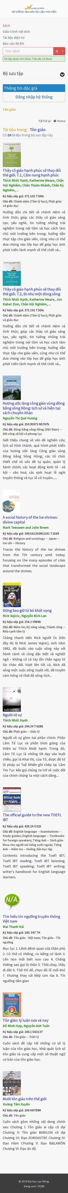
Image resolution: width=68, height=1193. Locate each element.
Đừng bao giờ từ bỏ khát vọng (27, 610)
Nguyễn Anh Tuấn (37, 1026)
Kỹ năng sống (35, 627)
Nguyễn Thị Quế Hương (20, 418)
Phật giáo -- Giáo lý (27, 732)
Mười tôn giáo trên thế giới (24, 1098)
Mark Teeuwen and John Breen (26, 527)
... (17, 190)
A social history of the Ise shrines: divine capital (30, 519)
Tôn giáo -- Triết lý (26, 1037)
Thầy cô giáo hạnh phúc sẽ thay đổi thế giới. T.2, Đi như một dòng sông (32, 291)
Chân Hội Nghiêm (34, 304)
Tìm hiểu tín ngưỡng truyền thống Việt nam (31, 919)
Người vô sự (12, 714)
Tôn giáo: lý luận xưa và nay (25, 1020)
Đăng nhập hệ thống (34, 97)
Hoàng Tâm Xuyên (16, 1104)
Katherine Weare (41, 180)
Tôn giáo (20, 1115)
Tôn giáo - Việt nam (27, 938)
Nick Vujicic (11, 616)
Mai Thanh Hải (13, 927)
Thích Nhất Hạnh (15, 180)
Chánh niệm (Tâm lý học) (30, 201)
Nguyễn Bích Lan (33, 616)
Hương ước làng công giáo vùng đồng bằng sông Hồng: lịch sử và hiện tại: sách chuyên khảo (34, 408)
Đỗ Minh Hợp (12, 1026)
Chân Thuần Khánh (36, 185)
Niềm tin (19, 627)
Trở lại (45, 121)
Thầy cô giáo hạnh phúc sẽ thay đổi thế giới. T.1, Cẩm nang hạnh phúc (32, 172)
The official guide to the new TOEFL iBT (32, 817)
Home (59, 121)
